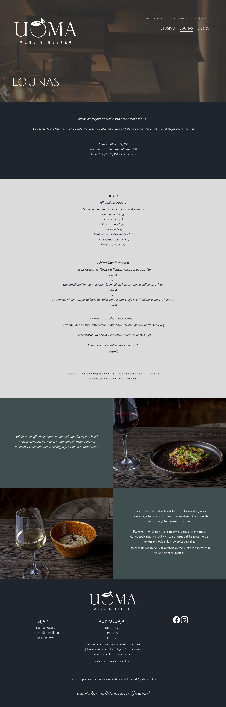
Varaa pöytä (200, 19)
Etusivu (168, 29)
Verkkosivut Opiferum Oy (138, 679)
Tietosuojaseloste (82, 679)
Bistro (203, 29)
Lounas (186, 29)
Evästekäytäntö (107, 679)
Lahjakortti (178, 19)
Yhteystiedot (155, 19)
